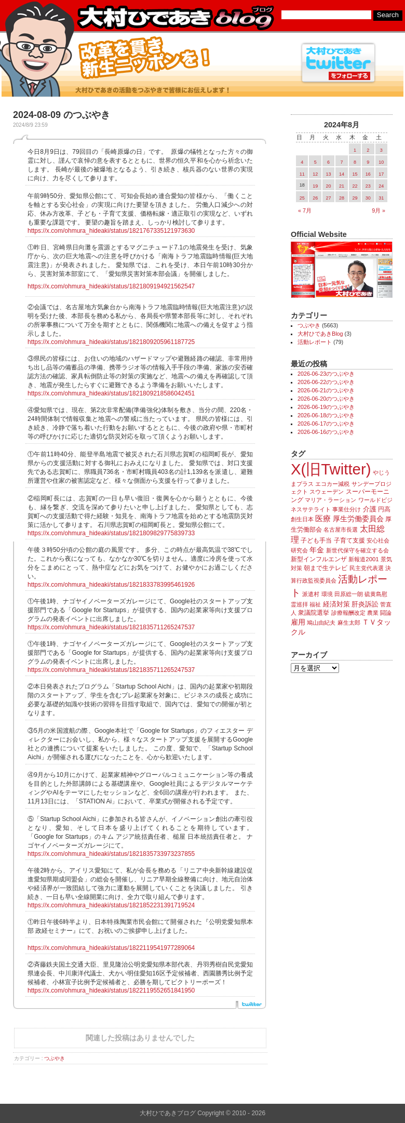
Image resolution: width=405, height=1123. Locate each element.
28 (341, 198)
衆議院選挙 (313, 612)
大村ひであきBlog (320, 334)
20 (328, 186)
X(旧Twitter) (331, 469)
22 (354, 186)
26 (315, 198)
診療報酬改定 (348, 613)
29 (354, 198)
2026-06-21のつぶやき (326, 390)
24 (381, 186)
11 (302, 174)
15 (354, 174)
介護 (369, 509)
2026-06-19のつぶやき (326, 407)
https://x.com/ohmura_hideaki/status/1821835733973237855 (111, 853)
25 (302, 198)
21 (341, 186)
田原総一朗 (348, 594)
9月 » (378, 210)
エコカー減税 (332, 484)
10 (381, 162)
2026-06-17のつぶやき (326, 423)
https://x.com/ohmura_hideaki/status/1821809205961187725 (111, 342)
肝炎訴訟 (365, 604)
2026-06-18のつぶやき (326, 415)
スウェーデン (326, 491)
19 (315, 186)
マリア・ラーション (330, 500)
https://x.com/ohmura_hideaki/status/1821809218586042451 (111, 393)
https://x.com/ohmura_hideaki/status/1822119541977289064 (111, 948)
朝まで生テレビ (325, 568)
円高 (384, 509)
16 (368, 174)
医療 (323, 518)
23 (368, 186)
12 (315, 174)
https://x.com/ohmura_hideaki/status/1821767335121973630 (111, 230)
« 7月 (305, 210)
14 (341, 174)
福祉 (315, 604)
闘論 (386, 613)
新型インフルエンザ (319, 559)
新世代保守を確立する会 (357, 550)
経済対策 (336, 604)
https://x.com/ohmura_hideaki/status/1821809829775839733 (111, 533)
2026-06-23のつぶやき (326, 374)
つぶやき (54, 1058)
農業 (373, 613)
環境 (327, 594)
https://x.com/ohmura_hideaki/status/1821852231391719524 (111, 905)
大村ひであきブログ (175, 18)
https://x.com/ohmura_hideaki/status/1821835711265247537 (111, 627)
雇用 (298, 622)
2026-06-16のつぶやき (326, 432)
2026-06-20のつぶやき (326, 398)
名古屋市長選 (340, 529)
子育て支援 (349, 540)
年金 (316, 550)
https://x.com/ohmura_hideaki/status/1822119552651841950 (111, 990)
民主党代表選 (366, 568)
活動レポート (315, 342)
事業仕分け (346, 509)
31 (381, 198)
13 (328, 174)
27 (328, 198)
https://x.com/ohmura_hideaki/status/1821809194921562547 (111, 286)
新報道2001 (363, 559)
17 (381, 174)
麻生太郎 (349, 622)
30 (368, 198)
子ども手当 (316, 540)
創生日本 (302, 519)
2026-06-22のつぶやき (326, 382)
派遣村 (310, 594)
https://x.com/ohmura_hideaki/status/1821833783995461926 (111, 584)
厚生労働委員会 (358, 519)
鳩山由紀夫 (321, 622)
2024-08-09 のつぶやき (61, 115)
